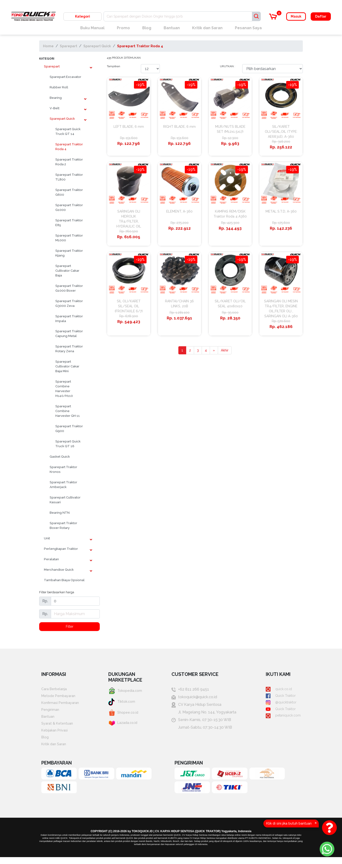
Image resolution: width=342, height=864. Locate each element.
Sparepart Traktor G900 (69, 428)
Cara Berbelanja (55, 690)
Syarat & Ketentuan (58, 728)
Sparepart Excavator (65, 77)
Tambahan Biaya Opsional (64, 580)
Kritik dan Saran (207, 28)
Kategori (82, 16)
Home (48, 46)
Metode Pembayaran (60, 697)
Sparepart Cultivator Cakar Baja (67, 270)
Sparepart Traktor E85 (69, 222)
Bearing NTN (60, 512)
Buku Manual (92, 28)
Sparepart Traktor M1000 (69, 237)
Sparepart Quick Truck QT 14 (68, 131)
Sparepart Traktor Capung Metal (69, 333)
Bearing (56, 98)
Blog (146, 28)
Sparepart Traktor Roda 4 (147, 46)
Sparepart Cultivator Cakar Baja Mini (67, 366)
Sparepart (70, 46)
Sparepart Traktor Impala (69, 318)
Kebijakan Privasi (56, 735)
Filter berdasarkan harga (56, 592)
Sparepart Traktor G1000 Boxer (69, 288)
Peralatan (51, 559)
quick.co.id (276, 690)
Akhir (225, 377)
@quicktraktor (279, 705)
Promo (123, 28)
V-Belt (54, 108)
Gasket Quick (60, 456)
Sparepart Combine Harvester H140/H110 (64, 389)
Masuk (296, 16)
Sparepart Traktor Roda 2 (69, 161)
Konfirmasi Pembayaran (62, 705)
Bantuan (172, 28)
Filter (69, 627)
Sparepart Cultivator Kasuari (65, 499)
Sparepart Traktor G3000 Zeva (69, 303)
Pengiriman (51, 712)
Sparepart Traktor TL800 (69, 177)
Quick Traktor (278, 697)
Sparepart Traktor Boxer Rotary (63, 525)
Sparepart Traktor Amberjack (63, 484)
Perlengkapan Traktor (61, 549)
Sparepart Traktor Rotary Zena (69, 348)
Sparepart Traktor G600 (69, 192)
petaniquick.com (281, 720)
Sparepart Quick (102, 46)
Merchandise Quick (59, 569)
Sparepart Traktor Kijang (69, 253)
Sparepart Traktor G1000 (69, 207)
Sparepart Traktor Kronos (63, 469)
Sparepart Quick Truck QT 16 (68, 443)
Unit (47, 538)
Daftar (320, 16)
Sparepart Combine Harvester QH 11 (67, 411)
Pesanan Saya (248, 28)
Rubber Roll (59, 87)
